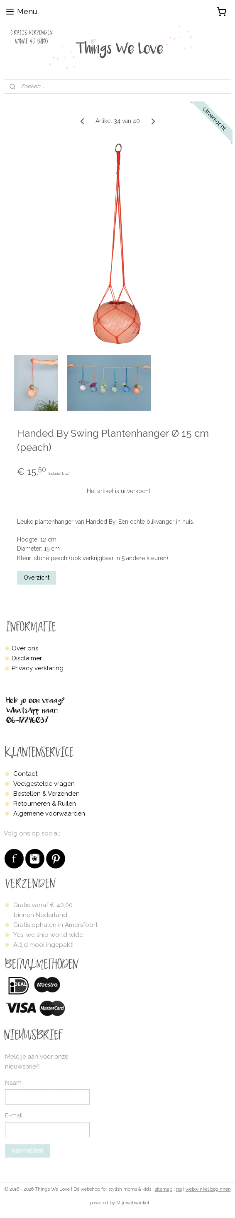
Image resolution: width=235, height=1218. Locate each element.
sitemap (163, 1189)
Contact (25, 773)
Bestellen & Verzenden (46, 793)
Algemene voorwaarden (49, 813)
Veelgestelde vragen (44, 783)
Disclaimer (27, 658)
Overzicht (36, 577)
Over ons (25, 648)
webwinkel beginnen (208, 1189)
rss (179, 1189)
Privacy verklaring (38, 668)
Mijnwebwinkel (132, 1203)
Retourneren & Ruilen (44, 803)
